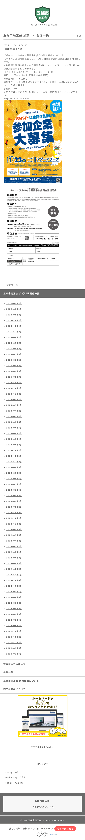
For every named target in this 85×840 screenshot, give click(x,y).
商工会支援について (14, 689)
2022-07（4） (14, 540)
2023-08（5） (14, 473)
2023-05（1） (14, 489)
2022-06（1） (14, 546)
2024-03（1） (14, 433)
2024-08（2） (14, 405)
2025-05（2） (14, 360)
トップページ (10, 285)
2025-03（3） (14, 371)
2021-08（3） (14, 591)
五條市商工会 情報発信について (21, 680)
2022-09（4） (14, 529)
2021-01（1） (14, 625)
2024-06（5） (14, 416)
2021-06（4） (14, 602)
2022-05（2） (14, 552)
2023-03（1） (14, 501)
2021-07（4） (14, 597)
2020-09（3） (14, 648)
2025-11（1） (14, 326)
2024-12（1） (14, 382)
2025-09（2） (14, 337)
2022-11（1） (14, 518)
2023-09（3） (14, 467)
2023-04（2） (14, 495)
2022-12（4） (14, 512)
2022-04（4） (14, 557)
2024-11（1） (14, 388)
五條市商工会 (34, 820)
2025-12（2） (14, 320)
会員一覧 (8, 672)
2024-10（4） (14, 393)
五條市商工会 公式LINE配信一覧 (21, 293)
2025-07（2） (14, 348)
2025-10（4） (14, 331)
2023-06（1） (14, 484)
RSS (79, 35)
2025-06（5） (14, 354)
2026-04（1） (14, 303)
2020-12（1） (14, 631)
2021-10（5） (14, 586)
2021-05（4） (14, 608)
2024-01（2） (14, 444)
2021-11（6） (14, 580)
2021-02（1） (14, 619)
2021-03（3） (14, 614)
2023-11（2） (14, 456)
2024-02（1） (14, 439)
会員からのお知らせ (14, 663)
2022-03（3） (14, 563)
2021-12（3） (14, 574)
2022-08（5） (14, 535)
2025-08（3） (14, 343)
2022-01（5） (14, 569)
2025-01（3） (14, 376)
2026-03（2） (14, 309)
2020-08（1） (14, 653)
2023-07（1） (14, 478)
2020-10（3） (14, 642)
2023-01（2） (14, 506)
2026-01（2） (14, 314)
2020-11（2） (14, 636)
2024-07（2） (14, 410)
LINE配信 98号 (13, 49)
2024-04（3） (14, 427)
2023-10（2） (14, 461)
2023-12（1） (14, 450)
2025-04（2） (14, 365)
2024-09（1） (14, 399)
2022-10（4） (14, 523)
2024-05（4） (14, 422)
